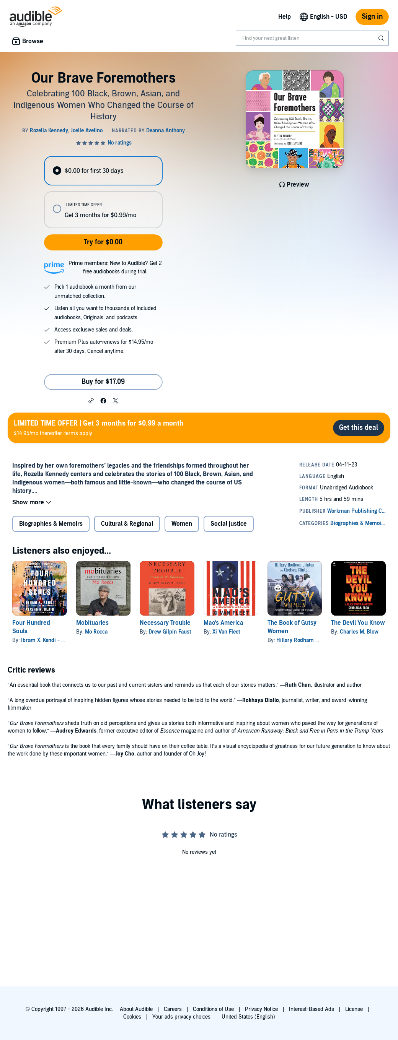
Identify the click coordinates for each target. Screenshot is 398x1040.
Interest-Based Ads (311, 1009)
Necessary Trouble (165, 623)
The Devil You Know (358, 623)
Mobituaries (92, 623)
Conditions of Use (213, 1009)
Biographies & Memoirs (51, 524)
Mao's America (223, 623)
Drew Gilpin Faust (169, 632)
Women (181, 524)
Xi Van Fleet (226, 632)
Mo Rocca (96, 632)
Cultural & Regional (127, 524)
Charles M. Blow (359, 632)
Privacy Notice (261, 1009)
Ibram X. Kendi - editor (48, 640)
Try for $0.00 (103, 242)
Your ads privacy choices (181, 1017)
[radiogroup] (103, 192)
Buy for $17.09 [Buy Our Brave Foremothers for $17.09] (103, 382)
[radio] (103, 170)
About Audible (136, 1009)
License (354, 1009)
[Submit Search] (382, 38)
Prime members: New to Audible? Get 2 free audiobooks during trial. (115, 267)
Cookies (132, 1017)
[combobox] (312, 38)
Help (284, 17)
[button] (91, 400)
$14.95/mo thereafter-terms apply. (99, 428)
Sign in (372, 17)
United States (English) (248, 1017)
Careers (173, 1009)
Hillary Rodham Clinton (304, 640)
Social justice (228, 524)
